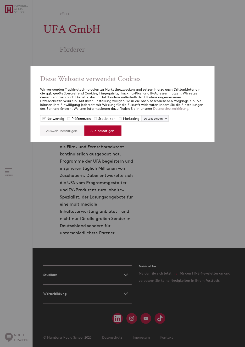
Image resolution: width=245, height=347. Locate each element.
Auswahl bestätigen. (62, 131)
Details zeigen (153, 118)
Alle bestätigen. (103, 131)
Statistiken (107, 118)
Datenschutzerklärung (170, 108)
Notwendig (55, 118)
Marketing (131, 118)
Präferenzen (81, 118)
